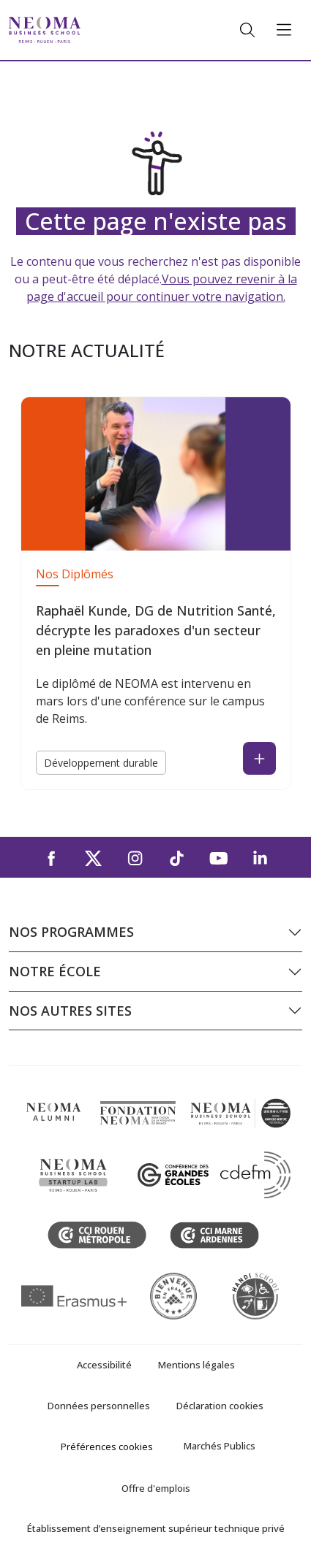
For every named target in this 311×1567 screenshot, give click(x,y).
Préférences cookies (107, 1446)
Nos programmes (71, 931)
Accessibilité (104, 1364)
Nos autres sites (70, 1010)
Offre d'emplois (155, 1488)
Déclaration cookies (219, 1405)
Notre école (55, 971)
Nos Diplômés (74, 574)
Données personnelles (99, 1405)
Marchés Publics (219, 1445)
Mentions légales (196, 1364)
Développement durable (101, 763)
